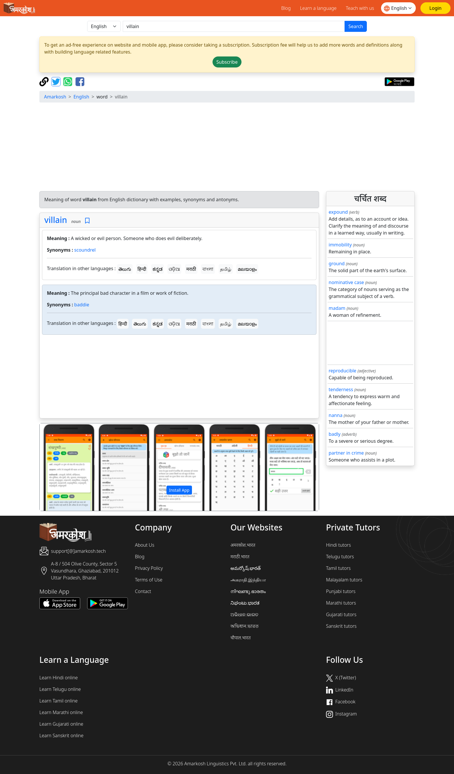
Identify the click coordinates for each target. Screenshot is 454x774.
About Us (144, 545)
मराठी (191, 269)
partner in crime (346, 453)
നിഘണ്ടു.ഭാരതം (248, 591)
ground (337, 263)
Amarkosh (55, 97)
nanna (336, 415)
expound (338, 212)
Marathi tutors (341, 603)
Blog (286, 8)
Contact (143, 591)
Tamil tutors (338, 568)
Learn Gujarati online (61, 724)
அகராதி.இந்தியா (248, 580)
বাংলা (207, 269)
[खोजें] (234, 26)
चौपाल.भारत (240, 637)
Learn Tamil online (58, 701)
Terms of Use (148, 580)
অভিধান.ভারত (244, 626)
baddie (81, 304)
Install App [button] (179, 490)
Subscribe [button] (226, 62)
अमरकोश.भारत (242, 545)
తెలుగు (124, 269)
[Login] (435, 8)
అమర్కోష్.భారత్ (245, 568)
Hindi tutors (338, 545)
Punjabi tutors (341, 591)
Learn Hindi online (58, 677)
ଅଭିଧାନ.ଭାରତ (244, 614)
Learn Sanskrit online (61, 735)
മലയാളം (247, 269)
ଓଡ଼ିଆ (174, 269)
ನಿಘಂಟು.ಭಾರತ (244, 603)
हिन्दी (142, 269)
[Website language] (398, 8)
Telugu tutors (340, 556)
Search (355, 26)
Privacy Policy (149, 568)
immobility (340, 244)
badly (334, 434)
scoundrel (85, 250)
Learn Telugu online (60, 689)
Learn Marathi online (61, 712)
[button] (61, 467)
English (81, 97)
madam (337, 308)
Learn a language (318, 8)
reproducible (342, 370)
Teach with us (360, 8)
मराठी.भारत (239, 556)
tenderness (341, 389)
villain (55, 219)
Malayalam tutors (344, 580)
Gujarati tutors (341, 614)
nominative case (346, 282)
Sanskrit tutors (341, 626)
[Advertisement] (227, 147)
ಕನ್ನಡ (157, 269)
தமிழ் (225, 269)
